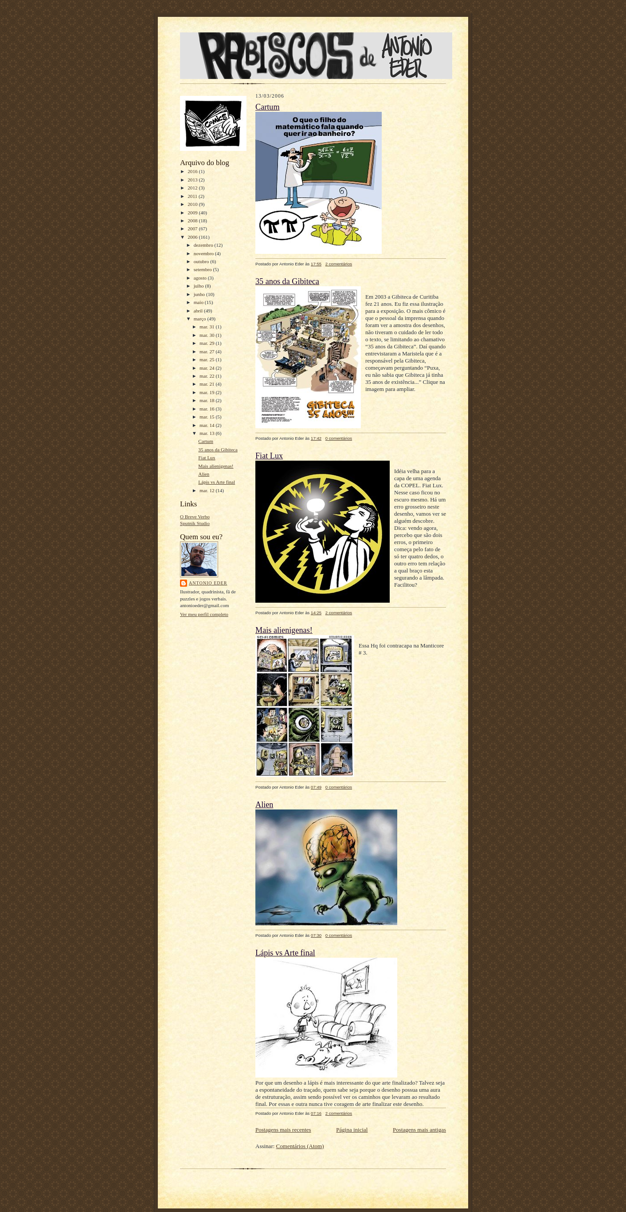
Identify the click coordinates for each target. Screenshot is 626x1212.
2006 (193, 237)
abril (199, 310)
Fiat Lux (206, 457)
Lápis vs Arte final (216, 482)
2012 (193, 187)
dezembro (204, 245)
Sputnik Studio (195, 523)
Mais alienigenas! (215, 466)
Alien (203, 474)
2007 (193, 228)
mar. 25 (207, 359)
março (200, 318)
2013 (193, 179)
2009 (193, 212)
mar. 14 (207, 425)
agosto (201, 277)
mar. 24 (207, 368)
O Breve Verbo (195, 516)
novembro (204, 253)
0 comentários (338, 438)
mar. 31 (207, 326)
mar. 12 (207, 490)
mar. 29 (207, 343)
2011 (193, 196)
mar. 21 (207, 384)
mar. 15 (207, 416)
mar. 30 (207, 335)
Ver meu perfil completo (204, 614)
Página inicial (352, 1129)
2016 (193, 171)
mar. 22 (207, 376)
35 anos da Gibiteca (217, 449)
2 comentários (338, 263)
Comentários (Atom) (300, 1146)
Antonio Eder (208, 582)
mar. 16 (207, 408)
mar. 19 (207, 392)
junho (200, 294)
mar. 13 (207, 433)
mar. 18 (207, 400)
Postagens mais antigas (419, 1129)
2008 (193, 220)
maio (199, 302)
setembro (203, 269)
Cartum (205, 441)
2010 (193, 204)
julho (199, 285)
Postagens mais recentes (283, 1129)
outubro (202, 261)
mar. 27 (207, 351)
